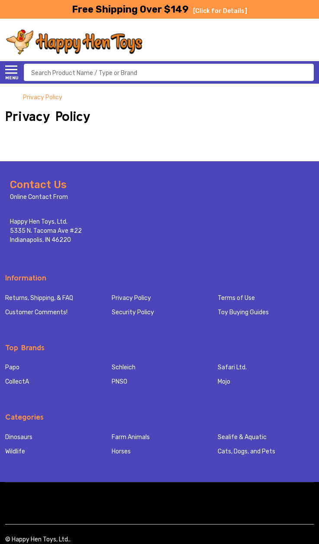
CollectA (17, 381)
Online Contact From (39, 197)
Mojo (224, 381)
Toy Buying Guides (243, 312)
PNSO (119, 381)
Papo (12, 367)
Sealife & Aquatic (242, 437)
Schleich (123, 367)
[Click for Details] (220, 11)
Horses (121, 451)
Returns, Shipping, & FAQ (39, 298)
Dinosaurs (18, 437)
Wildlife (15, 451)
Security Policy (133, 312)
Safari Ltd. (232, 367)
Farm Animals (131, 437)
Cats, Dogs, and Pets (246, 451)
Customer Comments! (36, 312)
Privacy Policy (131, 298)
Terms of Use (236, 298)
